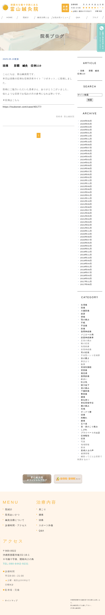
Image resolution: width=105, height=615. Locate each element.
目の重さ (85, 358)
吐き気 (84, 382)
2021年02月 (86, 225)
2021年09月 (86, 204)
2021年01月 (86, 228)
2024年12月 (86, 136)
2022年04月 (86, 192)
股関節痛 (85, 376)
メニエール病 (87, 335)
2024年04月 (86, 157)
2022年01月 (86, 195)
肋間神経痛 (86, 332)
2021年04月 (86, 219)
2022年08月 (86, 189)
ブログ (95, 17)
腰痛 (83, 397)
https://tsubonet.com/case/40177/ (22, 107)
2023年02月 (86, 177)
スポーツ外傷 (46, 525)
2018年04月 (86, 275)
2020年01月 (86, 249)
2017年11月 (86, 282)
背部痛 (84, 370)
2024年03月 (86, 160)
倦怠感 (84, 373)
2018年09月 (86, 270)
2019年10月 (86, 258)
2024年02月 (86, 163)
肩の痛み (85, 388)
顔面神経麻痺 (87, 338)
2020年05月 (86, 243)
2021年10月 (86, 201)
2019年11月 (86, 255)
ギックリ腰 (86, 412)
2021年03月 (86, 222)
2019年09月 (86, 261)
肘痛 (83, 329)
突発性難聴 (86, 367)
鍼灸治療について (14, 520)
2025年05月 (86, 124)
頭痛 (83, 415)
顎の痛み (85, 320)
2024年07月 (86, 148)
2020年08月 (86, 237)
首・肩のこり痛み (89, 427)
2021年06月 (86, 213)
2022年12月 (86, 180)
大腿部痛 (85, 311)
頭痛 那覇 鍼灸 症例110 (22, 65)
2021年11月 (86, 198)
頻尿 (83, 314)
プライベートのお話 (90, 433)
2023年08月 (86, 168)
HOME (9, 17)
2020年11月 (86, 231)
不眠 (83, 323)
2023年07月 (86, 171)
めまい (84, 379)
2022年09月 (86, 186)
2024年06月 (86, 151)
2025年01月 (86, 133)
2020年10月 (86, 234)
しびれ (84, 430)
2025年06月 (86, 121)
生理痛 (84, 305)
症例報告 (85, 436)
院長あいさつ (12, 515)
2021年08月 (86, 207)
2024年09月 (86, 145)
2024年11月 (86, 139)
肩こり (42, 509)
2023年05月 (86, 174)
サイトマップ (11, 600)
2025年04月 (86, 127)
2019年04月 (86, 264)
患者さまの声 (87, 450)
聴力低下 (85, 385)
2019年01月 (86, 267)
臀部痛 (84, 394)
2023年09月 (86, 165)
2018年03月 (86, 278)
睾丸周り (85, 400)
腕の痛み (85, 406)
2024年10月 (86, 142)
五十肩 (84, 424)
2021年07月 (86, 210)
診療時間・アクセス (16, 525)
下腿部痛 (85, 391)
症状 (83, 439)
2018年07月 (86, 272)
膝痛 (83, 421)
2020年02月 (86, 246)
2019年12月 (86, 252)
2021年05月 (86, 216)
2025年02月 (86, 130)
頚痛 (83, 308)
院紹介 (26, 17)
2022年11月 (86, 183)
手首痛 (84, 326)
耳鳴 (83, 409)
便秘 (83, 317)
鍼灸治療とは (43, 17)
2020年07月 (86, 240)
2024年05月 (86, 154)
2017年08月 (86, 284)
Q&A (78, 17)
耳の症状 (85, 352)
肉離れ (84, 418)
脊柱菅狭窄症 (87, 403)
